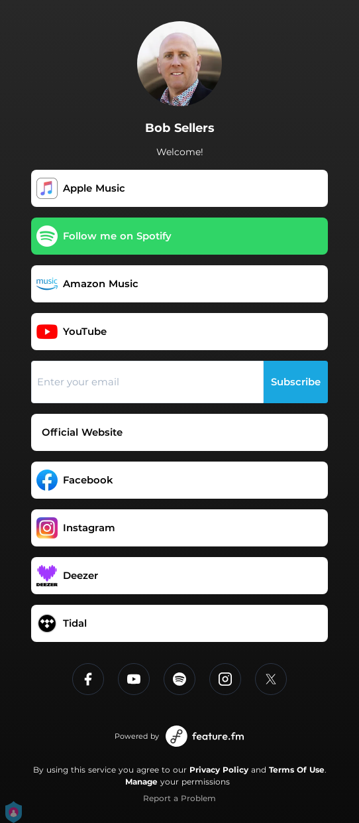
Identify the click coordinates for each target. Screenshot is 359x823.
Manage (141, 782)
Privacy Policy (218, 770)
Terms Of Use (297, 770)
